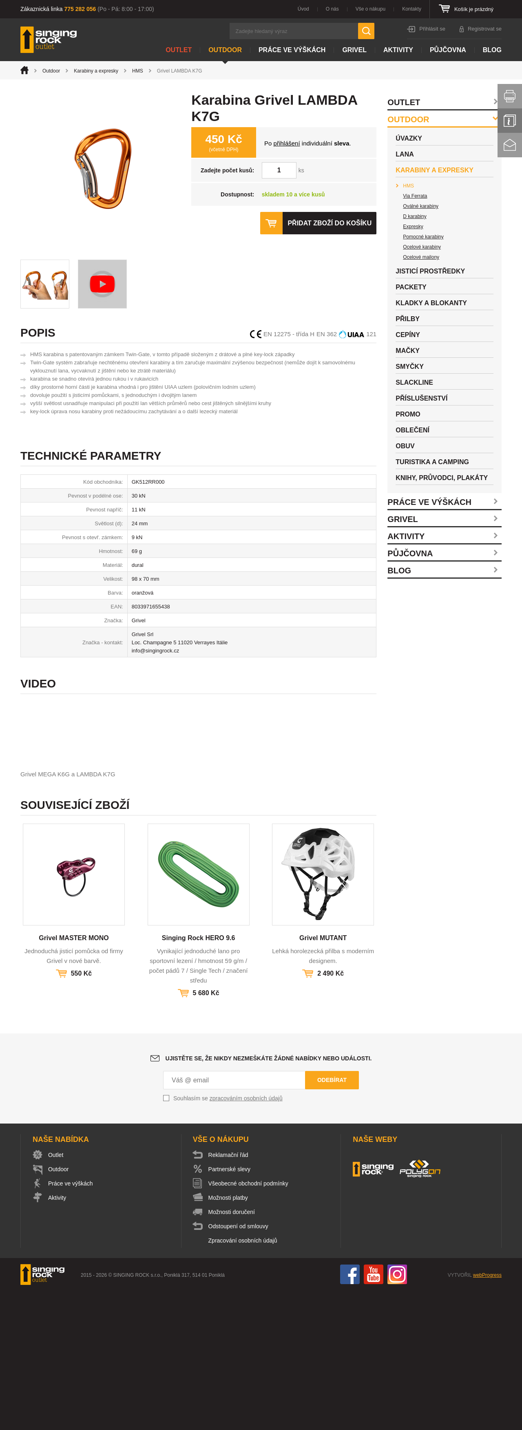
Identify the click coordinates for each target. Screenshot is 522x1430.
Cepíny (408, 334)
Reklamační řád (228, 1294)
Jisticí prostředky (430, 271)
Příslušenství (421, 398)
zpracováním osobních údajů (246, 1237)
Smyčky (409, 366)
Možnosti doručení (231, 1351)
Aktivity (398, 49)
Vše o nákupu (370, 9)
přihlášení (287, 143)
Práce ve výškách (292, 49)
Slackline (414, 382)
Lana (405, 154)
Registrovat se (485, 29)
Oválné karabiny (420, 206)
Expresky (413, 226)
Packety (411, 287)
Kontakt (510, 145)
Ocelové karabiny (422, 247)
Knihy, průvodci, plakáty (442, 477)
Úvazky (409, 138)
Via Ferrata (415, 196)
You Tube (373, 1413)
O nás (332, 9)
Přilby (408, 318)
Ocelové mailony (421, 257)
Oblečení (412, 430)
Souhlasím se (228, 1237)
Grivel (354, 49)
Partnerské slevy (229, 1308)
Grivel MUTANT (323, 1076)
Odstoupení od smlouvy (238, 1365)
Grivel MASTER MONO (74, 1076)
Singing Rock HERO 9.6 (198, 1076)
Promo (408, 414)
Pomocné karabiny (423, 237)
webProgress (487, 1414)
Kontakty (411, 9)
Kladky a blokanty (431, 303)
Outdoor (225, 49)
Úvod (303, 9)
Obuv (405, 446)
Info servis (510, 120)
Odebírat (332, 1219)
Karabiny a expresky (96, 71)
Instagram (397, 1413)
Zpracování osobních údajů (242, 1379)
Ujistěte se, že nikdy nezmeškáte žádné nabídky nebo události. (269, 1197)
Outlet (179, 49)
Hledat (366, 31)
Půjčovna (448, 49)
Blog (492, 49)
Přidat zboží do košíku (330, 223)
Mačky (408, 350)
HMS (137, 71)
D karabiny (414, 216)
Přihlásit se (432, 29)
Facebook (350, 1413)
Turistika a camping (432, 461)
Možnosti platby (228, 1336)
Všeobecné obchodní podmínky (248, 1322)
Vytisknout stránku (510, 96)
